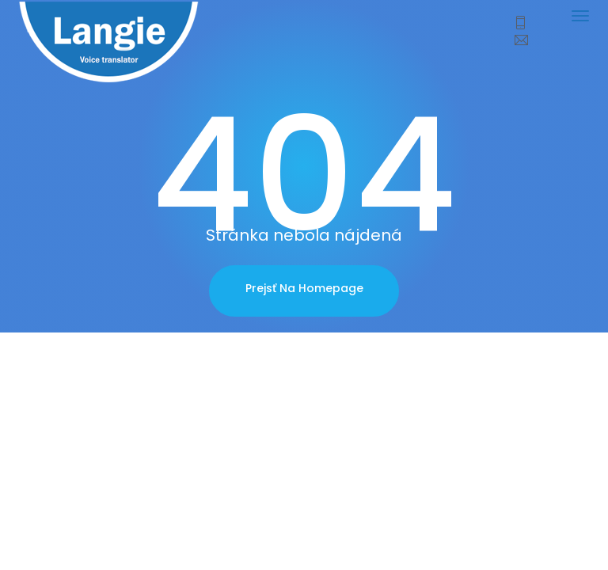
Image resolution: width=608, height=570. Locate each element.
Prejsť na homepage (304, 288)
